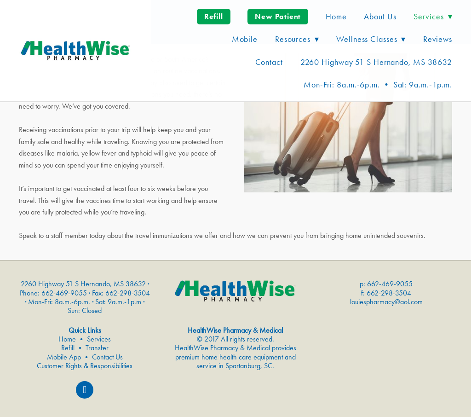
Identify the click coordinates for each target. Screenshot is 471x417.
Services (99, 339)
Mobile (245, 39)
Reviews (437, 39)
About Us (380, 17)
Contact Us (107, 357)
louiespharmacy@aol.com (386, 301)
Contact (269, 62)
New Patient (278, 16)
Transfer (97, 347)
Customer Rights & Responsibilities (84, 365)
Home (336, 17)
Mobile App (64, 357)
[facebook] (84, 390)
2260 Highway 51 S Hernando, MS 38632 (376, 62)
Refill (213, 16)
